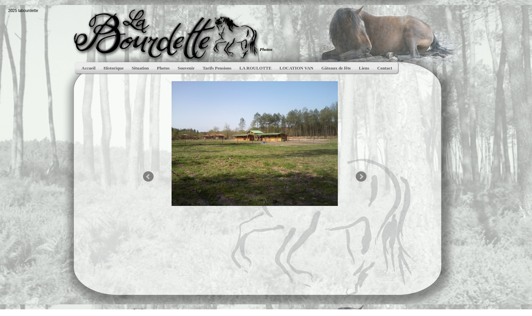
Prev (148, 176)
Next (361, 176)
